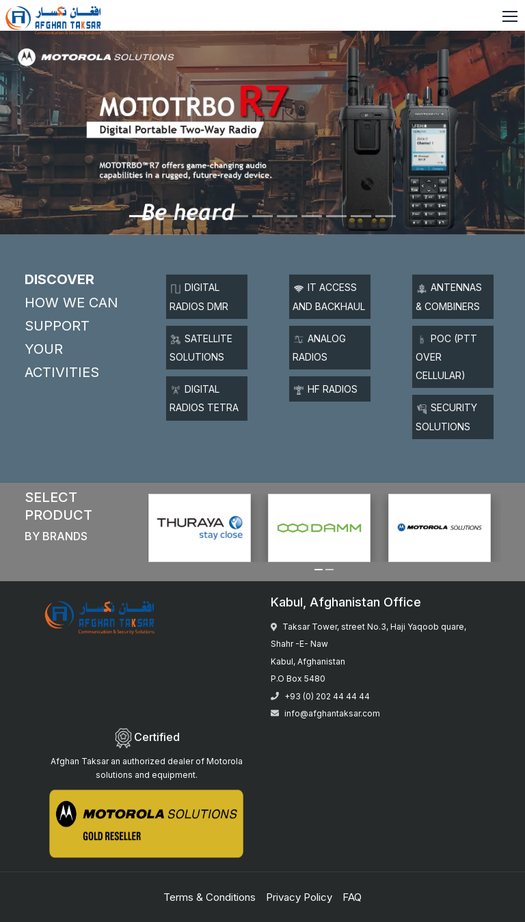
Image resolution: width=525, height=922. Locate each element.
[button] (318, 569)
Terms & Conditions (209, 897)
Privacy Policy (299, 897)
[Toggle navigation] (511, 17)
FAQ (352, 897)
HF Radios (326, 389)
